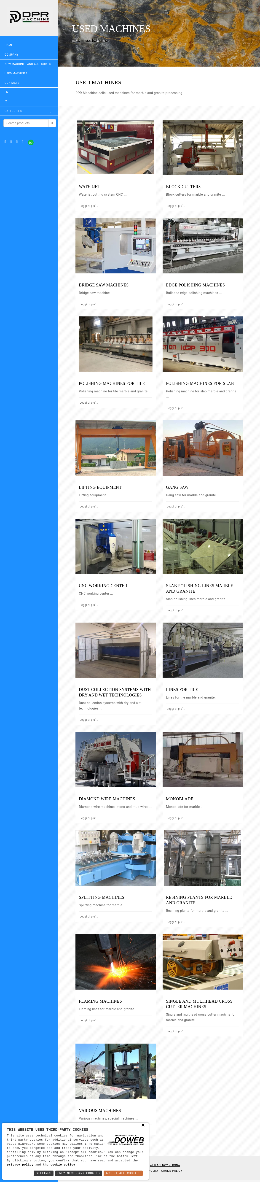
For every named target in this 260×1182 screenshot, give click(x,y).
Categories (30, 111)
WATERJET (90, 186)
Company (11, 54)
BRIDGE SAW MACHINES (105, 284)
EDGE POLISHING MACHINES (196, 284)
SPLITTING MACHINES (103, 900)
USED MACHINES (16, 73)
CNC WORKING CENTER (104, 584)
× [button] (143, 1125)
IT (6, 101)
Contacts (12, 82)
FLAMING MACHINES (101, 1003)
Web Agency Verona (166, 1167)
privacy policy (20, 1165)
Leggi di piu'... (89, 205)
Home (9, 45)
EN (6, 92)
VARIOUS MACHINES (101, 1112)
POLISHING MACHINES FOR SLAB (201, 382)
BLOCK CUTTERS (184, 186)
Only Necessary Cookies (78, 1173)
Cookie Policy (172, 1172)
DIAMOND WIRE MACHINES (108, 796)
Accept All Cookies (123, 1173)
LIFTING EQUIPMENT (101, 485)
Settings (43, 1173)
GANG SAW (178, 485)
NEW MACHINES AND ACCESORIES (28, 64)
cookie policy (63, 1165)
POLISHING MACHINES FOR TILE (113, 382)
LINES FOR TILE (183, 687)
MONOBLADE (180, 796)
